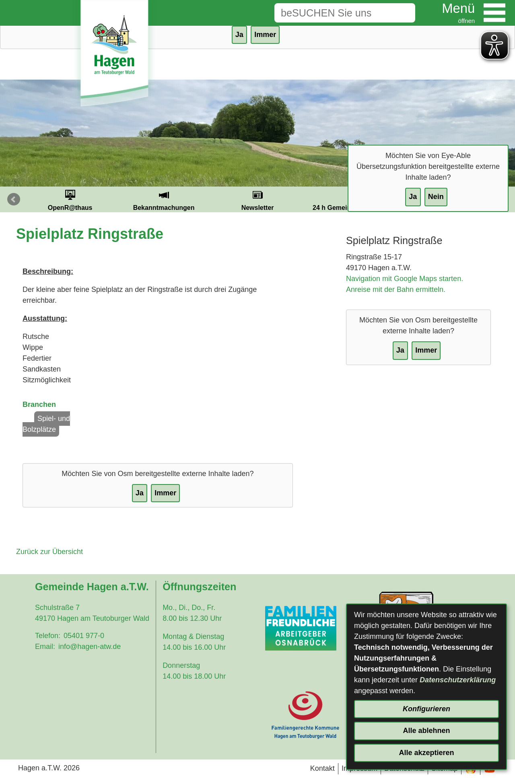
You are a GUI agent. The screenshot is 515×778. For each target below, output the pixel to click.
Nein (436, 197)
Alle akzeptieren (426, 753)
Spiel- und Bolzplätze (46, 424)
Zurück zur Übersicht (49, 552)
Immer (265, 35)
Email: (45, 647)
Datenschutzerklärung (458, 680)
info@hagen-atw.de (89, 647)
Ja (413, 197)
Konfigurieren (426, 709)
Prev (13, 199)
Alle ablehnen (426, 731)
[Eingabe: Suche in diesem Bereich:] (332, 13)
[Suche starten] (402, 13)
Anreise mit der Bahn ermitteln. (395, 289)
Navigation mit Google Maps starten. (404, 279)
